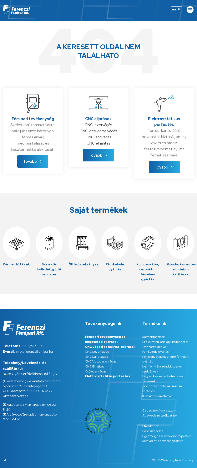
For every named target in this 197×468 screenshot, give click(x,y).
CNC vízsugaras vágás (98, 130)
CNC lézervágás (98, 124)
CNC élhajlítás (98, 143)
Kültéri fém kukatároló (157, 396)
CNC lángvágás (98, 137)
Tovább (33, 161)
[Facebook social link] (5, 460)
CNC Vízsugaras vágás (100, 361)
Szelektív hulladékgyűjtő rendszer (165, 342)
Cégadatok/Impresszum (159, 410)
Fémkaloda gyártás (155, 352)
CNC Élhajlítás (94, 366)
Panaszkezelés (152, 431)
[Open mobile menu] (190, 9)
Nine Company (184, 460)
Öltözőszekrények (155, 347)
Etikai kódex (150, 426)
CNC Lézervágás (97, 352)
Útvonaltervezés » (15, 396)
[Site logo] (16, 9)
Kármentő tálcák (153, 337)
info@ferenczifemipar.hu (34, 351)
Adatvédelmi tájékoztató (159, 415)
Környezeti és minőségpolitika (162, 441)
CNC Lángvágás (96, 357)
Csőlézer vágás (95, 371)
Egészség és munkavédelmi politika (166, 436)
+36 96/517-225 (30, 346)
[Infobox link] (16, 246)
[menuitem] (174, 10)
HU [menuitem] (174, 9)
